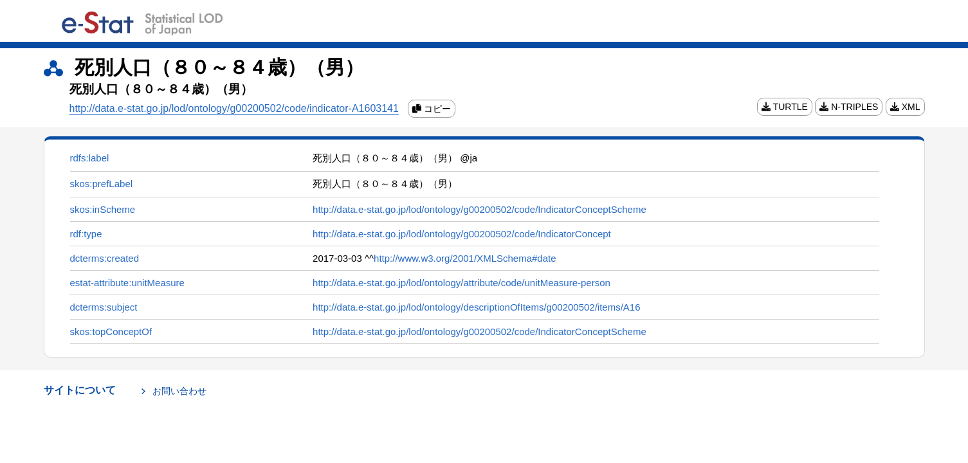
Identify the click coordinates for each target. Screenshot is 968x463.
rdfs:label (89, 157)
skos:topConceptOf (111, 331)
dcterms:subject (104, 307)
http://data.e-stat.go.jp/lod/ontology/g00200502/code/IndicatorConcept (462, 233)
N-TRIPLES (848, 107)
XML (905, 107)
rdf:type (86, 233)
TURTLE (785, 107)
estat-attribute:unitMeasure (127, 282)
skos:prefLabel (101, 183)
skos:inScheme (103, 209)
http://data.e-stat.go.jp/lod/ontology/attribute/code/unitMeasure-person (461, 282)
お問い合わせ (179, 390)
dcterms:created (105, 258)
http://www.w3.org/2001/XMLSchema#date (465, 258)
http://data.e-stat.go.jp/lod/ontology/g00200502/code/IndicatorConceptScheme (479, 209)
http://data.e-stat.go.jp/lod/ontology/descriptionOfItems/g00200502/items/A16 (476, 307)
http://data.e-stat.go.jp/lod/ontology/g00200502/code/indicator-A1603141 (234, 108)
